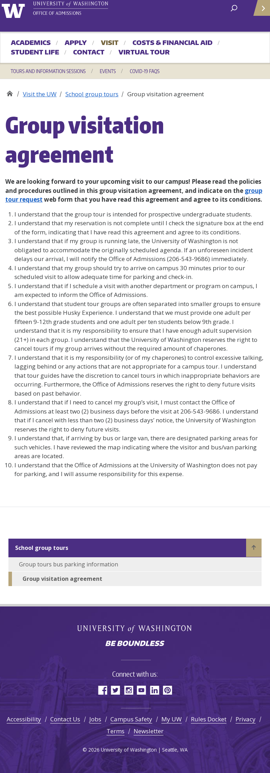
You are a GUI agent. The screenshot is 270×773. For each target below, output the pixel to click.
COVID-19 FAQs (145, 71)
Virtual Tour (144, 52)
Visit (109, 42)
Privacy (246, 719)
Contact (88, 52)
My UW (171, 719)
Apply (76, 42)
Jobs (95, 719)
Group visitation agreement (62, 579)
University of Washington (14, 10)
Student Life (35, 52)
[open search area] (234, 7)
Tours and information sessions (48, 71)
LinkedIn (154, 690)
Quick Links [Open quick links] (259, 11)
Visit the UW (40, 94)
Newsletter (148, 731)
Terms (115, 731)
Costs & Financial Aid (172, 42)
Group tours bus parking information (68, 564)
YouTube (141, 690)
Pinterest (167, 690)
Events (108, 71)
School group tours (91, 94)
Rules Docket (208, 719)
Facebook (102, 690)
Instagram (128, 690)
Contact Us (65, 719)
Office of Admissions (9, 91)
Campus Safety (131, 719)
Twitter (115, 690)
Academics (31, 42)
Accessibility (24, 719)
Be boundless (135, 644)
